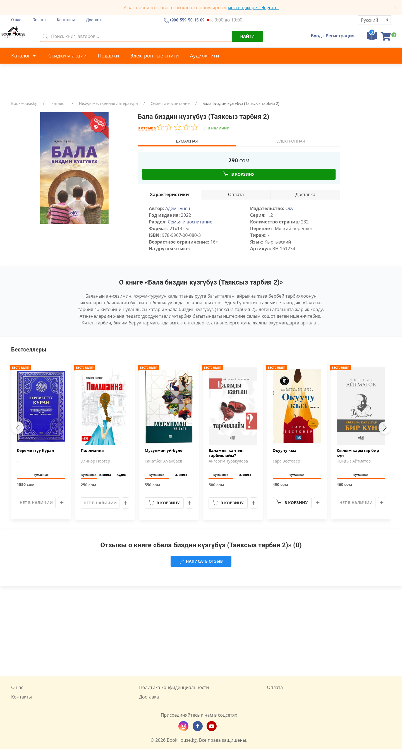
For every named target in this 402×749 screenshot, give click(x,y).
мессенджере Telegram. (253, 7)
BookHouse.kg (24, 103)
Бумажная (187, 141)
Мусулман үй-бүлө (164, 450)
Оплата (39, 20)
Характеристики (169, 194)
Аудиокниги (204, 55)
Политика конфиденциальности (174, 687)
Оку (289, 208)
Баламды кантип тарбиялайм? (226, 453)
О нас (16, 20)
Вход (316, 36)
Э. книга (105, 475)
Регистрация (340, 36)
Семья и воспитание (170, 103)
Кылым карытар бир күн (358, 453)
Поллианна (92, 450)
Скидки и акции (67, 55)
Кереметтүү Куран (35, 450)
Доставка (95, 20)
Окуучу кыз (284, 450)
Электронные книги (154, 55)
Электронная (291, 141)
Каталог (24, 55)
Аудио (121, 475)
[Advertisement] (201, 631)
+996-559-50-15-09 (186, 20)
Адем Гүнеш (178, 208)
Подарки (108, 55)
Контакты (66, 20)
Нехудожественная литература (108, 103)
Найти (247, 36)
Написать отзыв (201, 561)
